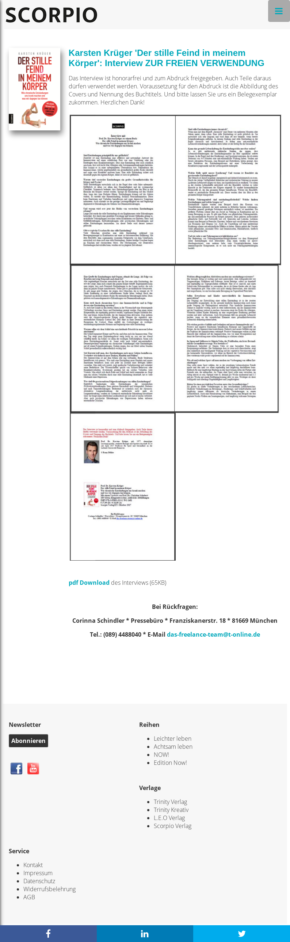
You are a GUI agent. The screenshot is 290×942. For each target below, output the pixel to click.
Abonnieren (28, 741)
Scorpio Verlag (172, 826)
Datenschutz (39, 881)
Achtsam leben (173, 747)
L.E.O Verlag (169, 818)
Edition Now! (170, 763)
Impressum (38, 873)
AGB (29, 897)
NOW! (161, 755)
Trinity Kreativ (171, 810)
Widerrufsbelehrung (49, 889)
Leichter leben (172, 739)
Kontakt (33, 865)
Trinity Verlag (170, 802)
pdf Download (89, 583)
